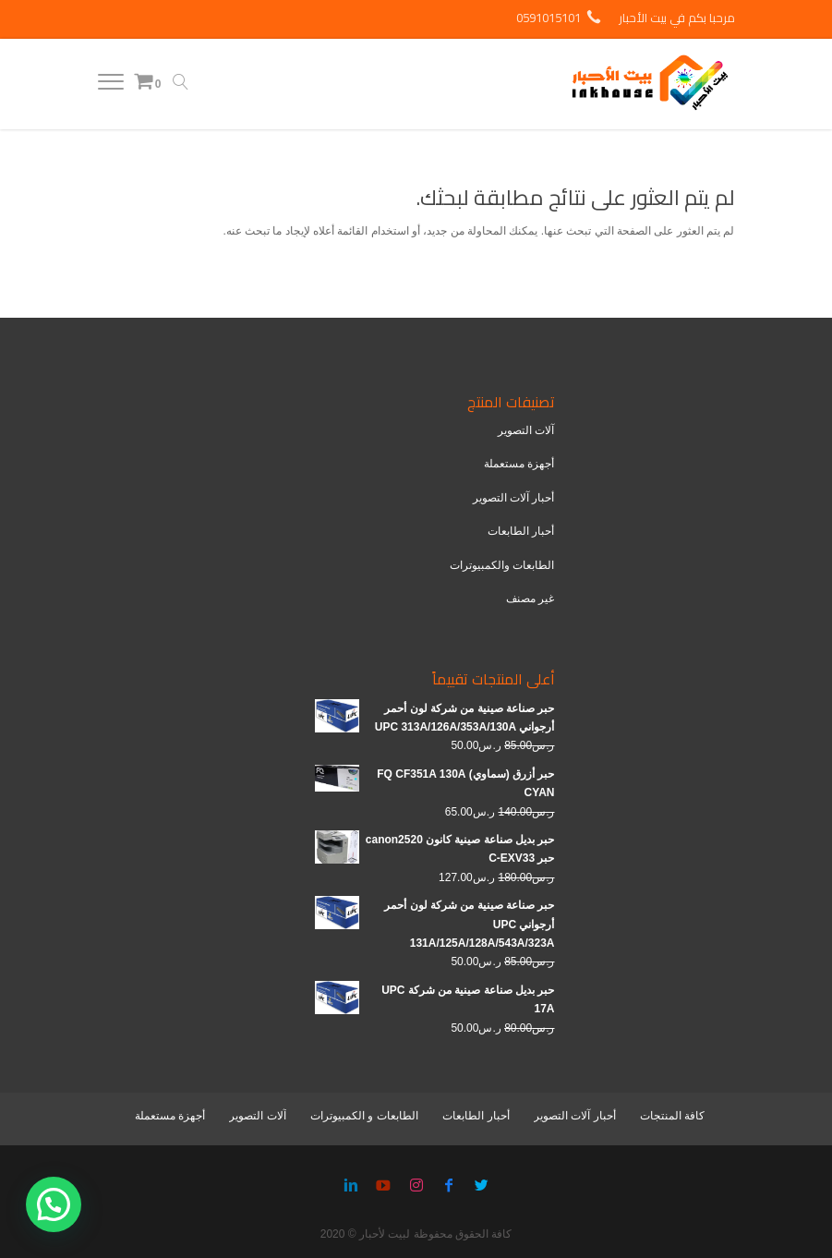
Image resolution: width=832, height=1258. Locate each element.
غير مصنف (530, 598)
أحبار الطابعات (521, 531)
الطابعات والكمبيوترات (502, 565)
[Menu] (111, 86)
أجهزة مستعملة (519, 463)
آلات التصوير (526, 430)
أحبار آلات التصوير (514, 497)
